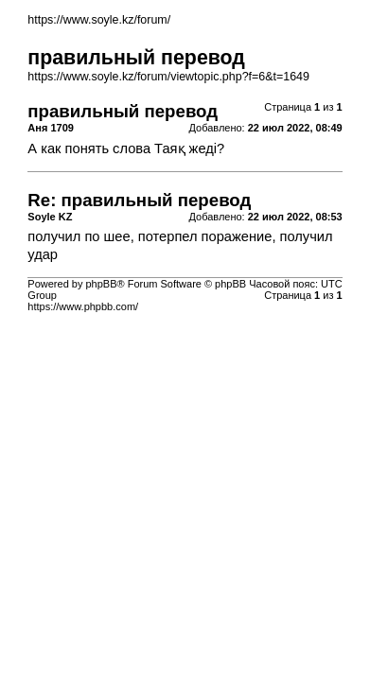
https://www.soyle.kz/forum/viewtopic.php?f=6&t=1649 (168, 76)
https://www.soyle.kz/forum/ (98, 19)
